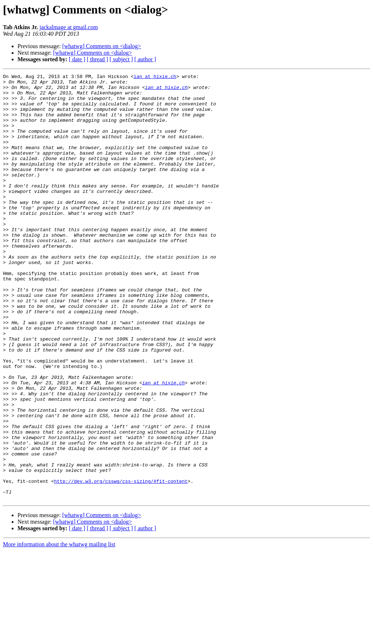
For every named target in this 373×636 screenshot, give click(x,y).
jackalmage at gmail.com (68, 27)
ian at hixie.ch (155, 77)
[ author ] (145, 59)
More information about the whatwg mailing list (59, 630)
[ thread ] (97, 59)
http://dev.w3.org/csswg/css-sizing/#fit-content (121, 563)
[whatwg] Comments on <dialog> (101, 46)
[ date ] (77, 59)
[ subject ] (121, 59)
